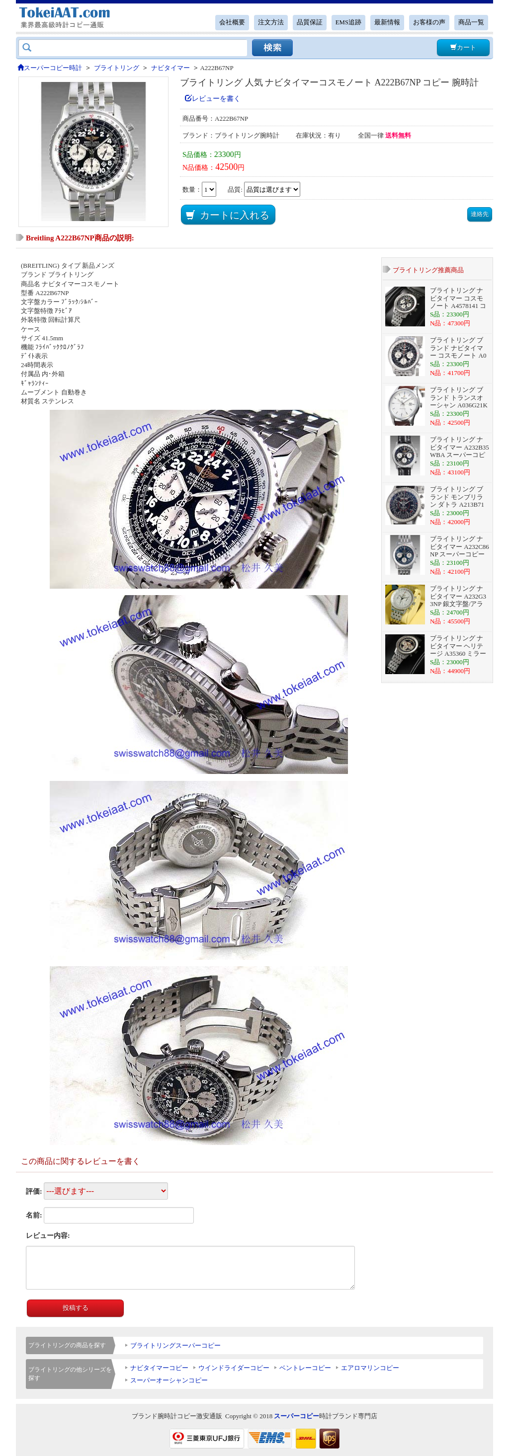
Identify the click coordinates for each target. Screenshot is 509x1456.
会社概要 (232, 22)
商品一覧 (471, 22)
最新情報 (387, 22)
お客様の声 (429, 22)
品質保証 (310, 22)
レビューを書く (213, 98)
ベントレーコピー (305, 1368)
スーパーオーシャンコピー (169, 1380)
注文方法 (271, 22)
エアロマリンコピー (370, 1368)
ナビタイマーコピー (159, 1368)
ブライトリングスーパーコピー (175, 1345)
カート (463, 47)
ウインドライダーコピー (233, 1368)
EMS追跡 (348, 22)
